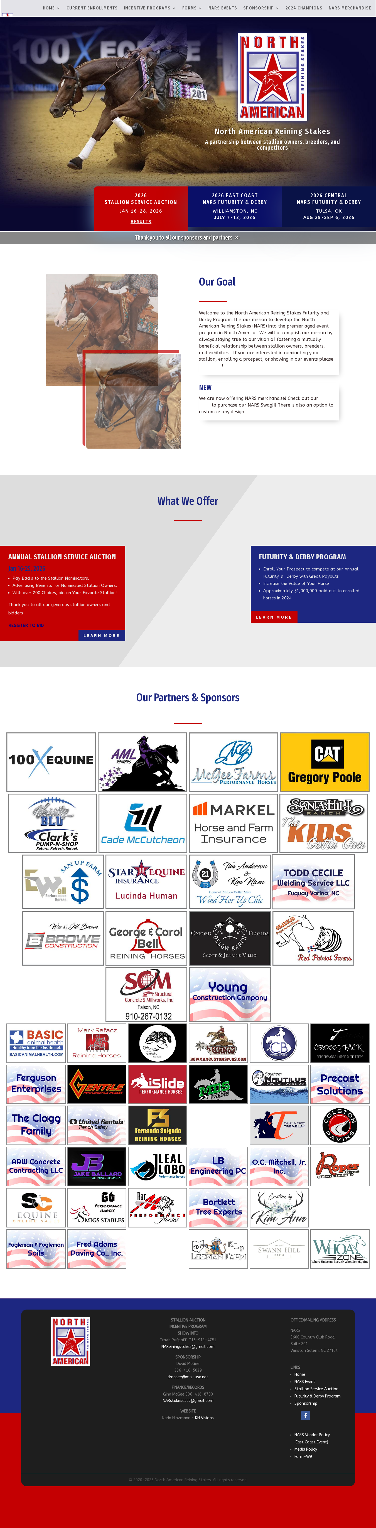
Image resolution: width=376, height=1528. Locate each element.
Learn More (101, 635)
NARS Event (304, 1381)
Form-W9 (303, 1456)
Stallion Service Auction (316, 1389)
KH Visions (204, 1418)
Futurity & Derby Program (317, 1396)
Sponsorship (305, 1403)
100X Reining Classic (180, 607)
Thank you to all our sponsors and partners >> (188, 237)
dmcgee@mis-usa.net (188, 1377)
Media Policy (305, 1449)
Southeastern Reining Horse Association (190, 587)
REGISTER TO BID (26, 625)
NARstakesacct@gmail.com (188, 1400)
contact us (210, 365)
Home (299, 1374)
